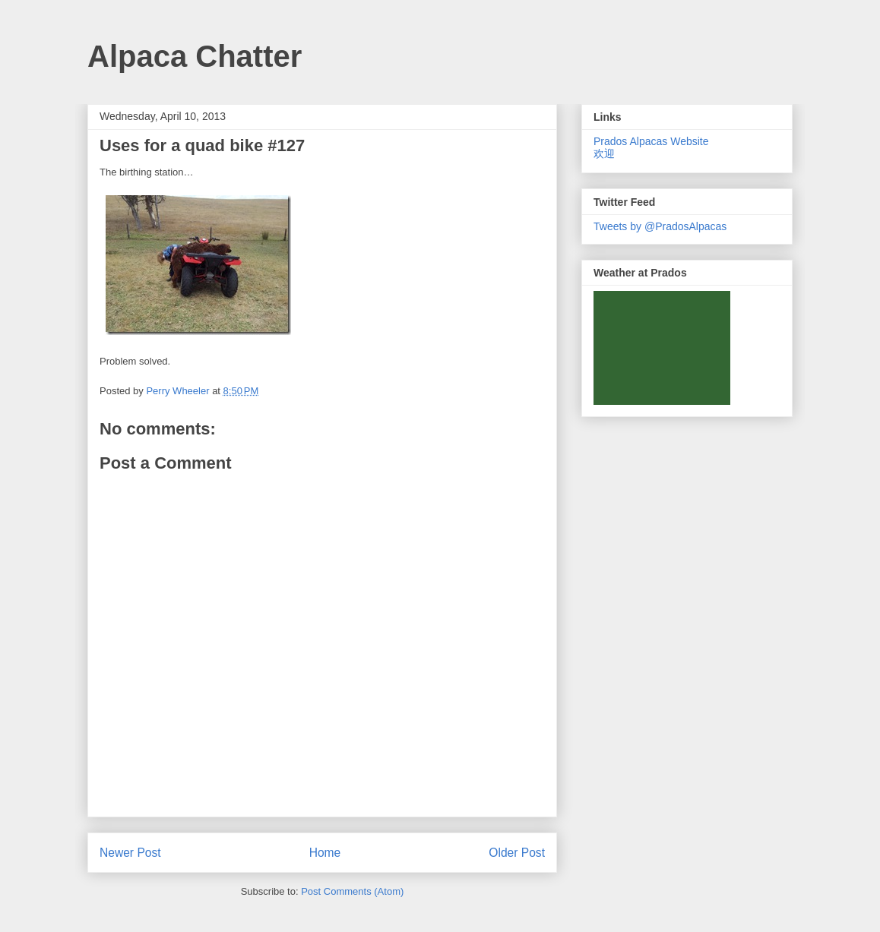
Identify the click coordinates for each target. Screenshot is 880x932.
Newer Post (130, 852)
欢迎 (604, 153)
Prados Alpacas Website (651, 141)
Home (325, 852)
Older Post (517, 852)
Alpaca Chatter (194, 56)
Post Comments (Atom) (352, 891)
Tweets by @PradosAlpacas (660, 226)
